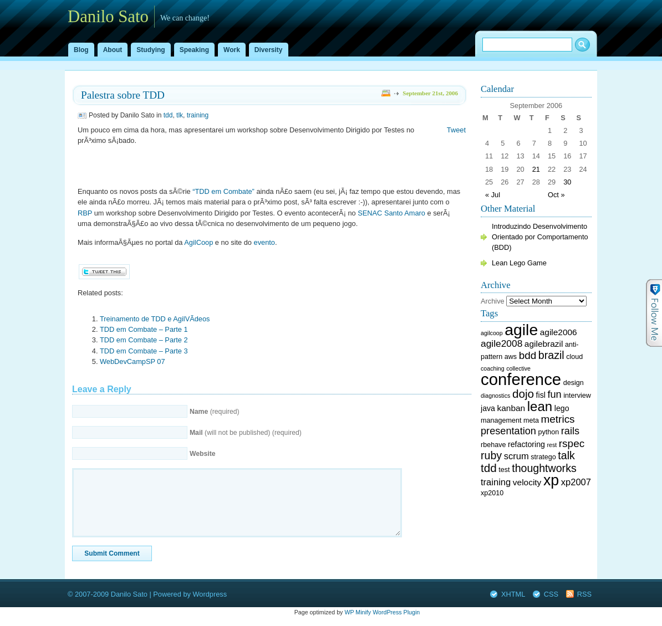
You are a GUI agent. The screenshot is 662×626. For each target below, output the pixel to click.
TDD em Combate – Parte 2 (144, 340)
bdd (528, 355)
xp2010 (492, 493)
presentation (508, 431)
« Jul (492, 195)
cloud (574, 357)
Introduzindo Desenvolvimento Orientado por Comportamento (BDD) (540, 237)
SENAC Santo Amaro (391, 213)
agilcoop (492, 333)
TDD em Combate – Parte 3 (144, 351)
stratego (543, 457)
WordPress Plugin (396, 612)
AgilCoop (198, 242)
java (488, 408)
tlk (179, 115)
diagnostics (495, 395)
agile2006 (558, 332)
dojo (523, 393)
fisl (541, 395)
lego (561, 408)
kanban (511, 408)
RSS (584, 594)
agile (521, 329)
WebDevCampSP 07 (132, 361)
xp (551, 480)
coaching (493, 368)
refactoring (526, 444)
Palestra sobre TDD (123, 95)
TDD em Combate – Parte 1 (144, 329)
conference (521, 379)
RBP (85, 213)
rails (570, 431)
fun (554, 394)
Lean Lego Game (519, 263)
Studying (150, 50)
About (113, 50)
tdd (168, 115)
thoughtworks (544, 468)
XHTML (513, 594)
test (504, 470)
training (197, 115)
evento (264, 242)
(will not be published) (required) (246, 433)
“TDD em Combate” (223, 191)
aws (511, 357)
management (501, 420)
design (573, 383)
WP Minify (357, 612)
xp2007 (576, 482)
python (548, 432)
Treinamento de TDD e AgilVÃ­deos (155, 319)
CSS (551, 594)
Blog (81, 50)
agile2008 (501, 343)
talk (566, 455)
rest (552, 445)
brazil (551, 355)
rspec (571, 443)
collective (518, 368)
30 (567, 182)
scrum (516, 456)
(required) (215, 411)
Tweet (456, 130)
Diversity (268, 50)
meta (531, 420)
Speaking (194, 50)
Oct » (556, 195)
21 (536, 169)
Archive (493, 301)
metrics (558, 419)
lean (539, 406)
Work (231, 50)
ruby (491, 455)
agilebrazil (543, 343)
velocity (527, 482)
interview (577, 395)
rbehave (493, 445)
